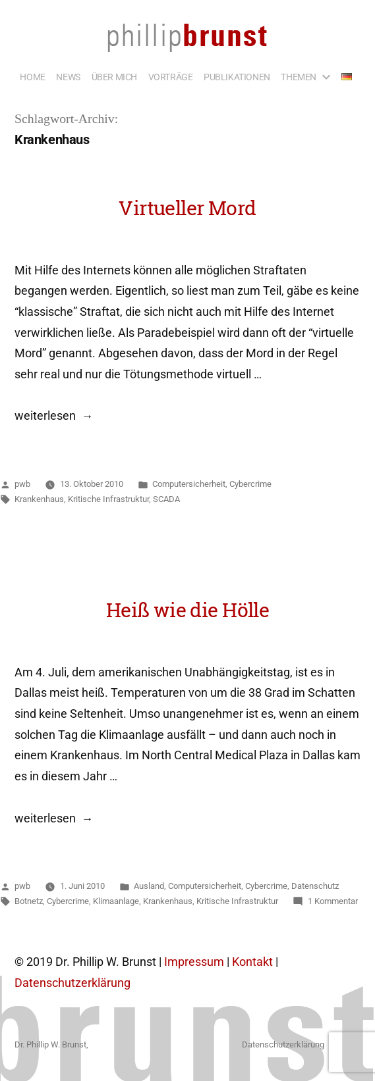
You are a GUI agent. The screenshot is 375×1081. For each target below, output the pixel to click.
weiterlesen (45, 415)
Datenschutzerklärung (72, 983)
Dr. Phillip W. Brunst (50, 1044)
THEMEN (298, 77)
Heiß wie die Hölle (187, 609)
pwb (22, 484)
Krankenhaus (39, 499)
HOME (32, 77)
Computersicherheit (188, 484)
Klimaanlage (116, 901)
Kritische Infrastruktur (108, 499)
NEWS (68, 77)
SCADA (166, 499)
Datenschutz (315, 886)
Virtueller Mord (187, 207)
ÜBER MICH (114, 77)
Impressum (194, 961)
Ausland (149, 886)
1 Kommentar (333, 901)
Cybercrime (250, 484)
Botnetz (28, 901)
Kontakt (252, 961)
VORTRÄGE (170, 77)
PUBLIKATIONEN (237, 77)
